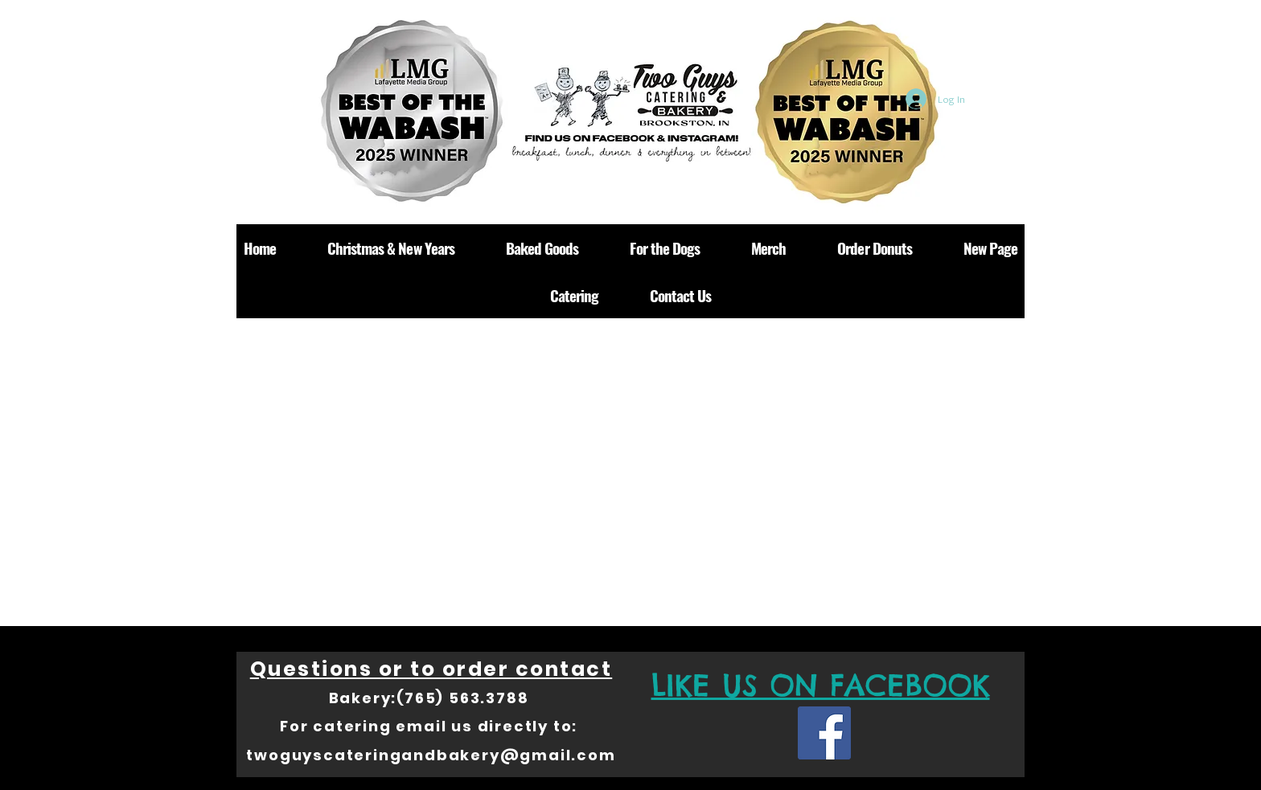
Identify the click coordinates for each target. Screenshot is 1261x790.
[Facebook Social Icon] (824, 732)
